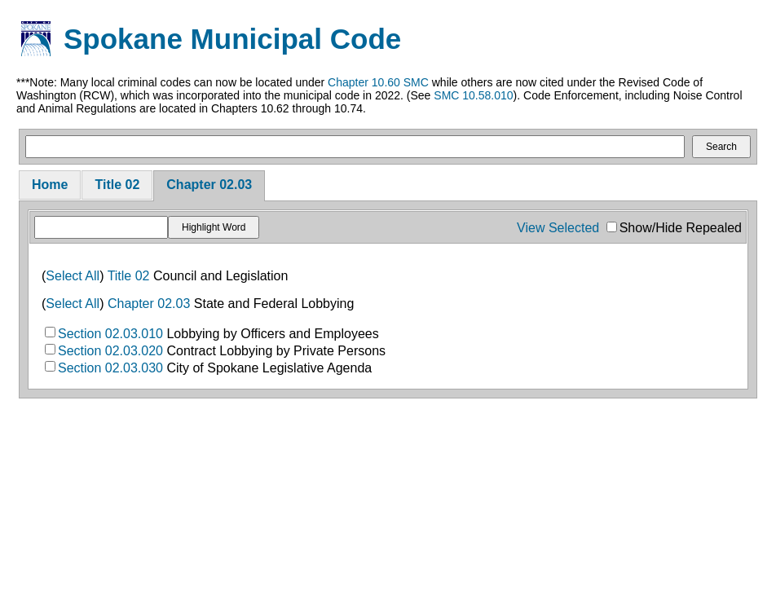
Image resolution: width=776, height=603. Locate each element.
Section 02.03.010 (110, 334)
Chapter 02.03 (209, 184)
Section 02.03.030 (110, 368)
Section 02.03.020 (110, 351)
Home (50, 184)
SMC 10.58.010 (473, 95)
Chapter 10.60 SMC (378, 82)
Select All (72, 276)
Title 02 (117, 184)
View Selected (558, 228)
